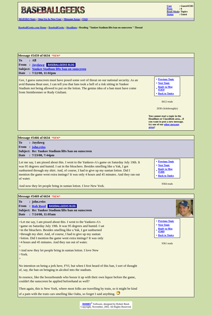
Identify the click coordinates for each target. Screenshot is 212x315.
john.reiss (39, 147)
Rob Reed (39, 206)
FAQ (85, 19)
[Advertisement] (106, 41)
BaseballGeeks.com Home (32, 27)
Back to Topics (166, 93)
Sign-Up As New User (50, 19)
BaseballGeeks (56, 27)
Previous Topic (166, 79)
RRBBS (86, 304)
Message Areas (72, 19)
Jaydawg (38, 65)
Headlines (71, 27)
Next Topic (164, 83)
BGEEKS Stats (27, 19)
